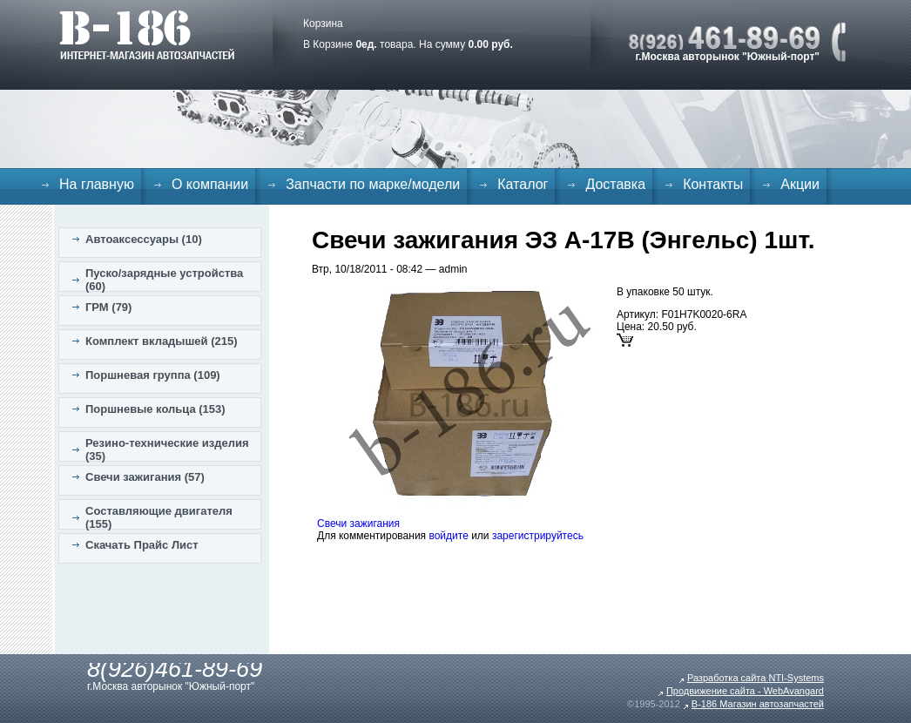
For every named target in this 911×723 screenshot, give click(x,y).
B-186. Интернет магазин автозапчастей (146, 34)
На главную (96, 184)
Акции (800, 184)
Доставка (615, 184)
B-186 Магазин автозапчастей (758, 704)
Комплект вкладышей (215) (161, 341)
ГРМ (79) (108, 307)
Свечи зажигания (358, 523)
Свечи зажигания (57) (145, 476)
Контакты (713, 184)
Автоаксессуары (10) (143, 239)
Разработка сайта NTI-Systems (755, 677)
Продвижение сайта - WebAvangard (745, 691)
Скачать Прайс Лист (142, 544)
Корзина (323, 23)
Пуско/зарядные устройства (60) (164, 280)
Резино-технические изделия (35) (167, 449)
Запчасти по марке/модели (373, 184)
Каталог (522, 184)
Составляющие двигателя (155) (159, 517)
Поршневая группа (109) (152, 375)
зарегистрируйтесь (538, 536)
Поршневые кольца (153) (155, 409)
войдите (448, 536)
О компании (210, 184)
